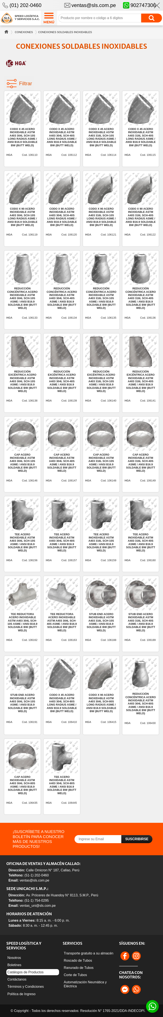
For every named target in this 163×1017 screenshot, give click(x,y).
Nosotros (14, 958)
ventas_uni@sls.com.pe (38, 905)
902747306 (139, 5)
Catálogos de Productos (25, 972)
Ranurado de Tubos (79, 968)
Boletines (14, 965)
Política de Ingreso (21, 994)
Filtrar (19, 83)
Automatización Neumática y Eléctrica (85, 984)
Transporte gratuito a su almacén (88, 953)
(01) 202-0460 (25, 5)
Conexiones (24, 32)
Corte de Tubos (75, 975)
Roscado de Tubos (78, 960)
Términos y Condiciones (25, 986)
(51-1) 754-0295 (37, 900)
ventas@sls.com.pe (94, 5)
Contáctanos (16, 979)
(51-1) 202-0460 (37, 875)
